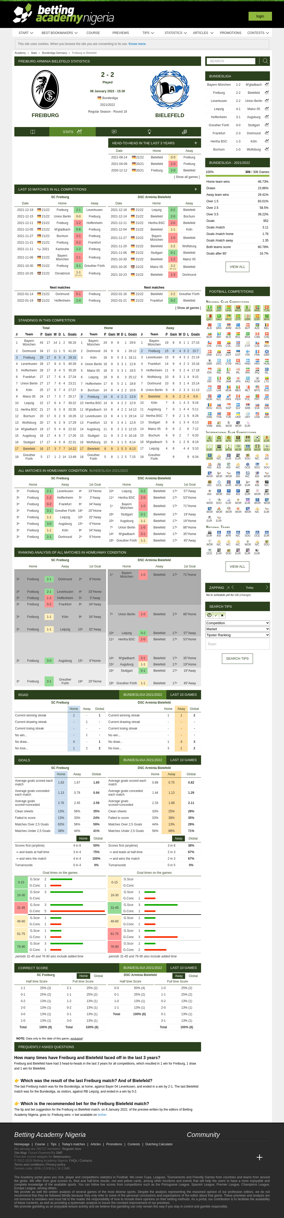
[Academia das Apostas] (201, 1157)
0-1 (173, 253)
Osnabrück (62, 273)
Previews (120, 33)
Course (93, 33)
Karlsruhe (62, 249)
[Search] (264, 61)
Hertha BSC (156, 223)
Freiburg (45, 115)
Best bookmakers (60, 33)
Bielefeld (169, 115)
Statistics (176, 33)
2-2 (173, 246)
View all (237, 267)
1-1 (78, 272)
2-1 (78, 210)
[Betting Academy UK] (249, 1157)
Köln (189, 229)
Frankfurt (94, 242)
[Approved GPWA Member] (48, 1213)
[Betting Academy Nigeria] (191, 1157)
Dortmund (62, 294)
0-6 (78, 229)
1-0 (173, 164)
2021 (45, 249)
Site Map (20, 1153)
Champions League (255, 1184)
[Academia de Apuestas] (230, 1157)
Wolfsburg (189, 246)
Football (122, 1177)
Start (26, 33)
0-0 (173, 157)
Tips (148, 33)
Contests (258, 33)
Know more (137, 44)
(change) (245, 594)
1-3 (173, 275)
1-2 (78, 223)
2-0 (173, 170)
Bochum (62, 236)
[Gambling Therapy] (65, 1213)
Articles (203, 33)
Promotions (230, 33)
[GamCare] (58, 1213)
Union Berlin (62, 216)
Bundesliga (107, 98)
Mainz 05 (189, 259)
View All (237, 566)
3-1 (78, 266)
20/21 (140, 164)
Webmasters (62, 1157)
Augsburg (29, 436)
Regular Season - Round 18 (107, 111)
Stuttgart (156, 253)
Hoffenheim (94, 223)
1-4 (78, 300)
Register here (71, 1149)
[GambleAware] (27, 1213)
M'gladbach (62, 229)
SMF (59, 1153)
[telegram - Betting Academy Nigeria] (191, 1146)
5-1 (78, 294)
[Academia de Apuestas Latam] (239, 1157)
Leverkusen (94, 210)
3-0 (49, 524)
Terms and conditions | (30, 1165)
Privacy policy (55, 1165)
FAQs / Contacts (80, 1161)
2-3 (238, 133)
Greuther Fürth (94, 266)
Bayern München (62, 257)
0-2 (78, 242)
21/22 (140, 157)
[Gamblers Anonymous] (72, 1213)
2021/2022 (107, 105)
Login (260, 16)
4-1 (238, 109)
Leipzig (156, 210)
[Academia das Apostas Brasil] (210, 1157)
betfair (102, 1115)
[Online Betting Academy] (220, 1157)
